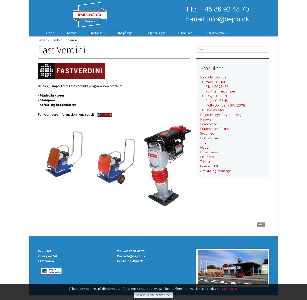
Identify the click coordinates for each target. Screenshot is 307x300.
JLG (203, 143)
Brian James (209, 152)
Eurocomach (209, 124)
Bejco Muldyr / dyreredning (221, 115)
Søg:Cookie (230, 291)
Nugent (206, 147)
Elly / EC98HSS (216, 86)
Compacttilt (209, 166)
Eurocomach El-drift (215, 129)
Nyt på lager (125, 33)
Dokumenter (214, 110)
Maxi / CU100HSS (218, 82)
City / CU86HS (216, 100)
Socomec (207, 133)
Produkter (97, 33)
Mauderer (207, 157)
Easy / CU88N (216, 96)
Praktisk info (217, 33)
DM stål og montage (215, 171)
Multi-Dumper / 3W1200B (225, 105)
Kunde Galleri (186, 33)
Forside (49, 33)
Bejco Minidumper (214, 77)
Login (261, 224)
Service (71, 33)
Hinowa (205, 119)
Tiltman (206, 161)
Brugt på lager (156, 33)
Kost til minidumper (220, 91)
